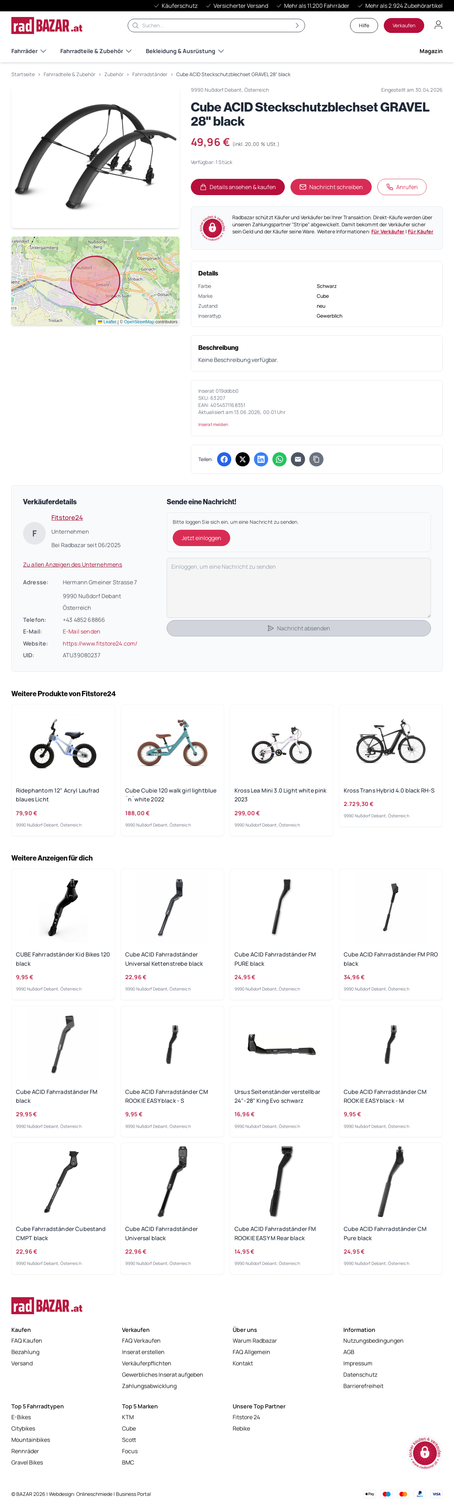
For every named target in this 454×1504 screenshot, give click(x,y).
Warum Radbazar (255, 1341)
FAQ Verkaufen (141, 1341)
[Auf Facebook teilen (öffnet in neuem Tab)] (224, 459)
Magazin (431, 51)
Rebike (241, 1429)
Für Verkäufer (387, 231)
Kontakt (243, 1364)
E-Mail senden (81, 631)
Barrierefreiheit (363, 1386)
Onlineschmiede (95, 1494)
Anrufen (402, 187)
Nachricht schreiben (331, 187)
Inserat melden (213, 424)
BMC (128, 1463)
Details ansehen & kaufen (242, 189)
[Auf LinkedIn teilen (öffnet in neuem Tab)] (261, 459)
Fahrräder (28, 51)
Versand (22, 1364)
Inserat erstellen (143, 1352)
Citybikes (23, 1429)
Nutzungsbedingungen (373, 1341)
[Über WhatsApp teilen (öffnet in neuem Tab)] (279, 459)
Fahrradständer (149, 74)
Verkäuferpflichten (146, 1364)
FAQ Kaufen (26, 1341)
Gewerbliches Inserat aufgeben (162, 1375)
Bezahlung (25, 1352)
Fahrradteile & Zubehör (96, 51)
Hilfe (364, 25)
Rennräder (25, 1451)
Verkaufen (404, 25)
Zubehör (113, 74)
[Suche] (216, 25)
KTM (128, 1417)
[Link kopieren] (316, 459)
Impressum (357, 1364)
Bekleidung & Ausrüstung (185, 51)
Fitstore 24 (246, 1417)
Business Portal (133, 1494)
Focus (130, 1451)
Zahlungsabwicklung (149, 1386)
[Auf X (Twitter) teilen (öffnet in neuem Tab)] (243, 459)
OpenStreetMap (139, 321)
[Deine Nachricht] (299, 588)
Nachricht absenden (298, 628)
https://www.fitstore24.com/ (100, 643)
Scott (129, 1440)
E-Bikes (21, 1417)
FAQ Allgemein (251, 1352)
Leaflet (107, 321)
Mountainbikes (30, 1440)
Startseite (23, 74)
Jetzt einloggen (201, 538)
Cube (129, 1429)
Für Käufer (420, 231)
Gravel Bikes (27, 1463)
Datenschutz (360, 1375)
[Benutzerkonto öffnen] (438, 25)
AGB (348, 1352)
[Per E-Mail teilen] (298, 459)
